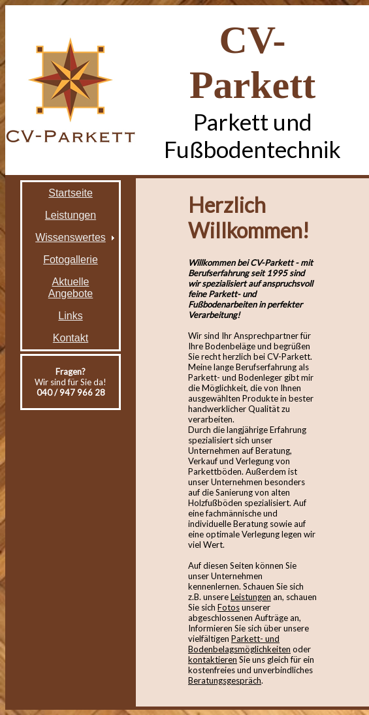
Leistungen (70, 215)
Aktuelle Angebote (70, 287)
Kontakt (70, 337)
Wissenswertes (70, 237)
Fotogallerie (70, 259)
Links (70, 315)
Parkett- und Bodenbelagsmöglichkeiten (239, 643)
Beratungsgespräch (224, 680)
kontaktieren (212, 659)
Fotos (228, 607)
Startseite (70, 193)
